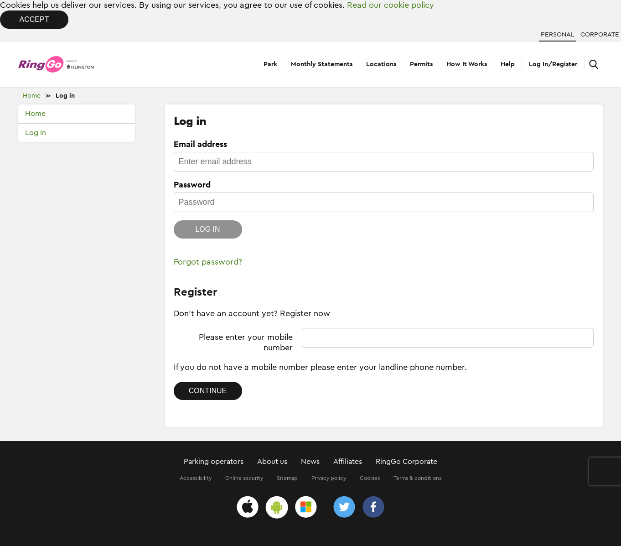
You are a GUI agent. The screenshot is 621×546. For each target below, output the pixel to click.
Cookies (370, 478)
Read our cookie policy (390, 5)
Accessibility (196, 478)
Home (32, 96)
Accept (34, 19)
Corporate (599, 34)
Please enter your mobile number (246, 342)
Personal (557, 34)
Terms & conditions (417, 478)
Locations (381, 64)
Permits (421, 64)
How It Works (466, 64)
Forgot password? (208, 262)
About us (272, 461)
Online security (244, 478)
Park (270, 64)
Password (192, 185)
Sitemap (287, 478)
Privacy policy (328, 478)
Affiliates (347, 461)
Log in (65, 96)
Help (508, 64)
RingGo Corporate (406, 461)
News (310, 461)
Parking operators (213, 461)
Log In (35, 132)
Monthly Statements (321, 64)
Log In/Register (553, 64)
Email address (200, 144)
